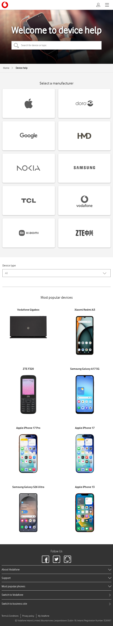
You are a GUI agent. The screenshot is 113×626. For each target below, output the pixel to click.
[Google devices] (28, 135)
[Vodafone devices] (84, 200)
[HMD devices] (84, 135)
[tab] (56, 594)
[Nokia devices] (28, 168)
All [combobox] (6, 273)
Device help (21, 68)
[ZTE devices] (84, 233)
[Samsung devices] (84, 168)
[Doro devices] (84, 103)
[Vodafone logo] (5, 5)
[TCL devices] (28, 200)
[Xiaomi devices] (28, 233)
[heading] (56, 569)
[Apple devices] (28, 103)
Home (6, 68)
